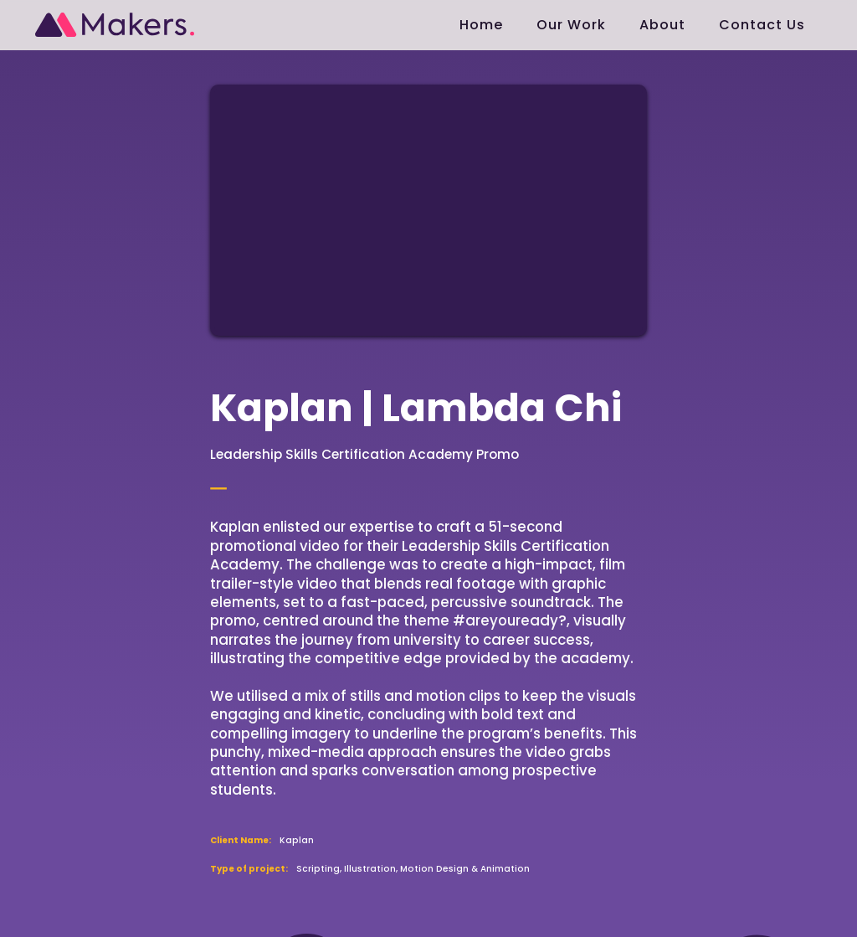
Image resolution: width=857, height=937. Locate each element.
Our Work (571, 24)
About (662, 24)
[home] (114, 18)
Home (481, 24)
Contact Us (762, 24)
